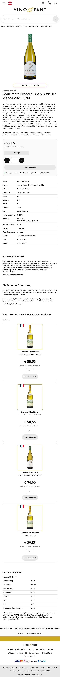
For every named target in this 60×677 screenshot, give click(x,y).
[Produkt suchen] (56, 3)
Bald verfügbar (47, 653)
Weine (3, 27)
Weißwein (10, 27)
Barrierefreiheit (23, 671)
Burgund (34, 185)
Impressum (23, 667)
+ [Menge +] (21, 160)
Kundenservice (20, 650)
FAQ (29, 650)
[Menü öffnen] (4, 3)
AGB (42, 667)
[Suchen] (56, 19)
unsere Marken (39, 650)
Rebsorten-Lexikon (30, 656)
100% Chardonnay (23, 192)
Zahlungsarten (34, 653)
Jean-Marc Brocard (9, 90)
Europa (19, 185)
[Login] (43, 3)
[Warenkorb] (49, 3)
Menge (17, 152)
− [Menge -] (7, 160)
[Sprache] (10, 3)
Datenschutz (34, 667)
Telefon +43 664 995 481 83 (40, 671)
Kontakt (12, 671)
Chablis (41, 185)
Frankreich (26, 185)
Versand (10, 650)
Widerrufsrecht (52, 667)
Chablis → (6, 320)
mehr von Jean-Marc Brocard (13, 275)
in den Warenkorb (30, 167)
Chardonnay (18, 304)
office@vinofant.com (10, 667)
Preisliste (50, 650)
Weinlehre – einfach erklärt (17, 653)
